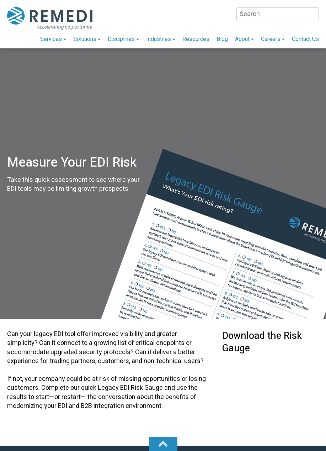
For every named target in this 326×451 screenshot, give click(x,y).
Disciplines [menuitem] (121, 39)
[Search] (277, 14)
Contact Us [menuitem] (305, 39)
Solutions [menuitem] (84, 39)
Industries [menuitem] (158, 39)
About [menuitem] (242, 39)
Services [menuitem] (51, 39)
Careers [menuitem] (270, 39)
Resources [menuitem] (195, 39)
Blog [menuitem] (222, 39)
